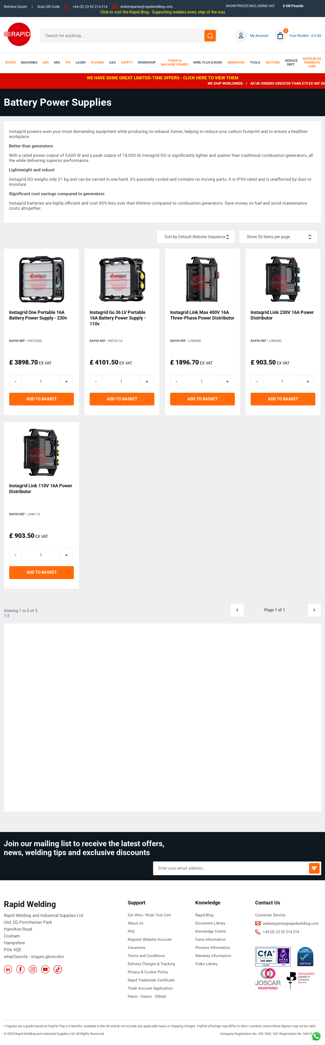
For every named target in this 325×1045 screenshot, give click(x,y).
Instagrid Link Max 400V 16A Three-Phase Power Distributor (202, 315)
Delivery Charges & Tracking (151, 965)
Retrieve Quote (15, 7)
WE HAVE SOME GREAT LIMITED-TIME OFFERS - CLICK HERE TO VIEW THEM (162, 77)
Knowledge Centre (210, 933)
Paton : (134, 998)
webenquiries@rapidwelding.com (146, 7)
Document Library (210, 925)
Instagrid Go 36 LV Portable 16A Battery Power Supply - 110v (118, 318)
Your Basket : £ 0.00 (305, 36)
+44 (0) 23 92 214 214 (90, 7)
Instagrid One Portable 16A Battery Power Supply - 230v (38, 315)
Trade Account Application (150, 990)
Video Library (206, 965)
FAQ (131, 933)
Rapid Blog (204, 917)
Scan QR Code (48, 7)
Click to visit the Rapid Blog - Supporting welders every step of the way (162, 11)
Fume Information (210, 941)
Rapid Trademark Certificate (151, 982)
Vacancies (136, 949)
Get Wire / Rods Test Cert (149, 917)
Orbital (160, 998)
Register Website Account (150, 941)
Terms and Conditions (146, 957)
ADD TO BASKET (41, 400)
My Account (259, 36)
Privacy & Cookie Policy (148, 974)
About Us (135, 925)
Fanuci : (148, 998)
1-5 (6, 617)
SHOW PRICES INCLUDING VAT (250, 6)
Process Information (212, 949)
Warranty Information (213, 957)
